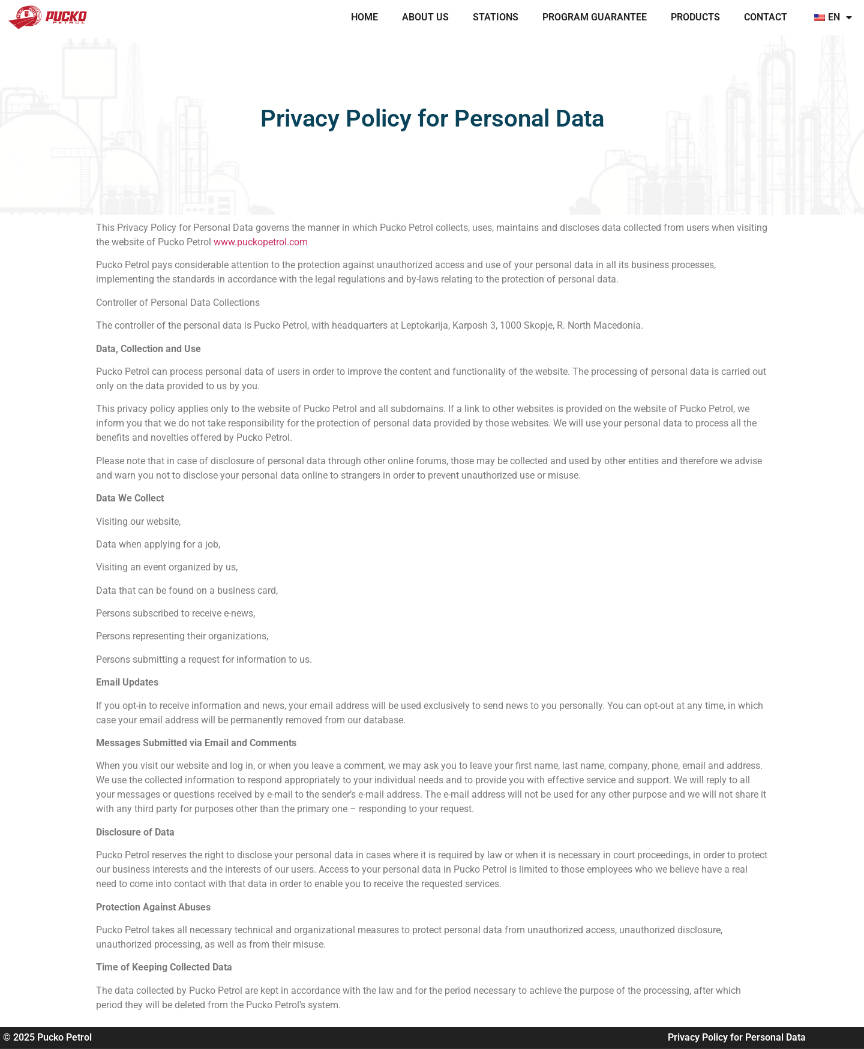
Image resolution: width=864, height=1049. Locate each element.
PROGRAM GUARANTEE (594, 17)
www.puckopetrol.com (261, 242)
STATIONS (495, 17)
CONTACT (765, 17)
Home (364, 17)
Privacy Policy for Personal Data (737, 1037)
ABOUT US (425, 17)
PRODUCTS (695, 17)
